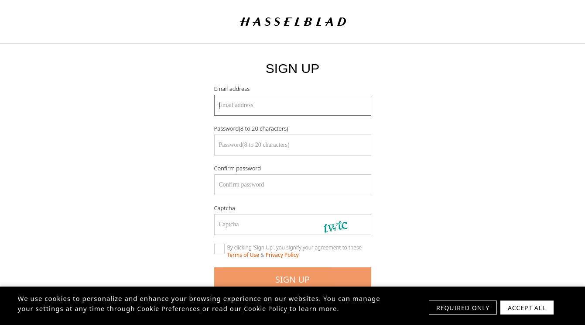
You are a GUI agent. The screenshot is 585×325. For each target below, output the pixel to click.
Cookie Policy (265, 310)
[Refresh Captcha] (342, 224)
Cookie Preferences (168, 310)
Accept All (527, 309)
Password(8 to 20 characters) (251, 128)
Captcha (224, 208)
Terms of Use (243, 255)
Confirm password (237, 168)
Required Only (462, 309)
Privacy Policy (282, 255)
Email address (232, 89)
